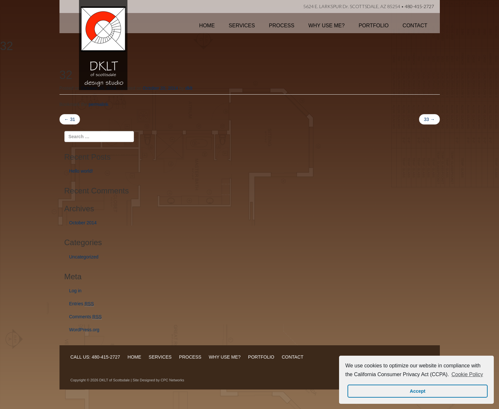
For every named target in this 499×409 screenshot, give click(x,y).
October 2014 (83, 222)
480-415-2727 (419, 6)
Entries (81, 304)
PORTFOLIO (261, 357)
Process (281, 25)
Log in (75, 290)
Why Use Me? (326, 25)
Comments (85, 317)
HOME (134, 357)
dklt (188, 88)
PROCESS (190, 357)
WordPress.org (84, 329)
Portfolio (373, 25)
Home (207, 25)
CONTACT (293, 357)
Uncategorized (83, 256)
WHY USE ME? (225, 357)
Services (242, 25)
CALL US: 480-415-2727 (95, 357)
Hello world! (81, 171)
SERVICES (160, 357)
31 (69, 119)
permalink (99, 104)
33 (429, 119)
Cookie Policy (467, 374)
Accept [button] (418, 391)
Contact (414, 25)
